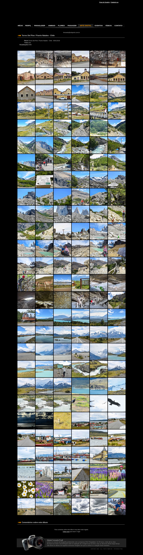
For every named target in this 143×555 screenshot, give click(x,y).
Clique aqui (66, 531)
